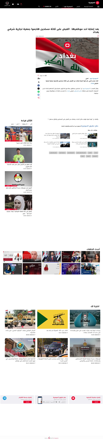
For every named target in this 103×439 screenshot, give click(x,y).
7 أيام (18, 124)
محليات (8, 186)
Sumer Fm (48, 6)
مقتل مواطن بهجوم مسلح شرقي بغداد (79, 134)
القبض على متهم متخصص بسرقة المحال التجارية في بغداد (79, 143)
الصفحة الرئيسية (88, 6)
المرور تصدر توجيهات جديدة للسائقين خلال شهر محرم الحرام (19, 189)
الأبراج (56, 6)
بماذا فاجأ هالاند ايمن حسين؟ (24, 143)
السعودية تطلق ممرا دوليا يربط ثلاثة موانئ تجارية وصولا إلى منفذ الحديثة (52, 135)
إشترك (27, 402)
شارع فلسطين (78, 91)
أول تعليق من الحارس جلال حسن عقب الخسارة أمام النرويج (19, 165)
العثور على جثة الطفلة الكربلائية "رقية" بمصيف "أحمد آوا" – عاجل (19, 212)
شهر (12, 124)
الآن (31, 124)
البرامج (78, 6)
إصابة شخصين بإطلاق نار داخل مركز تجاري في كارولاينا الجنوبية (52, 143)
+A (39, 79)
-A (39, 82)
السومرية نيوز (67, 6)
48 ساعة (24, 124)
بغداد (92, 83)
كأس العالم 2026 (8, 141)
